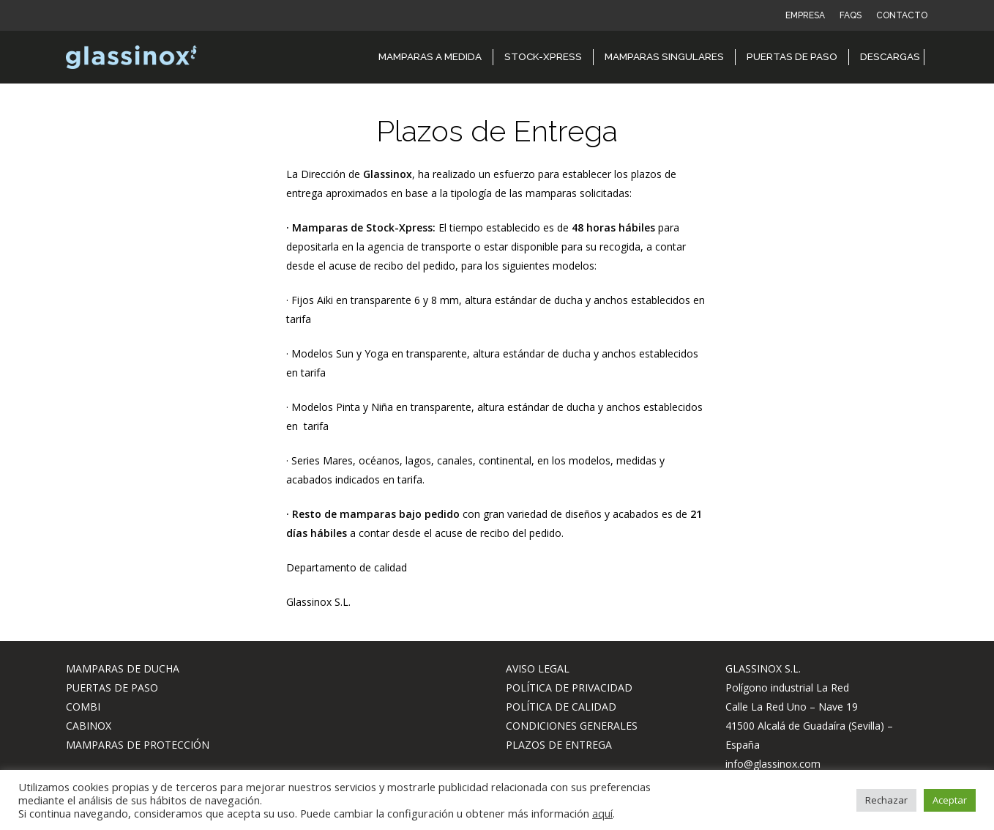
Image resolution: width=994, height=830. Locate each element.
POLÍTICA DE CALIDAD (561, 707)
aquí (602, 813)
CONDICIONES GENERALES (572, 726)
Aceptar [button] (950, 800)
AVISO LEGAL (537, 668)
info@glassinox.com (773, 764)
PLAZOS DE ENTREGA (559, 745)
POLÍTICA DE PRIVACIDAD (569, 687)
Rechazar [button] (886, 800)
